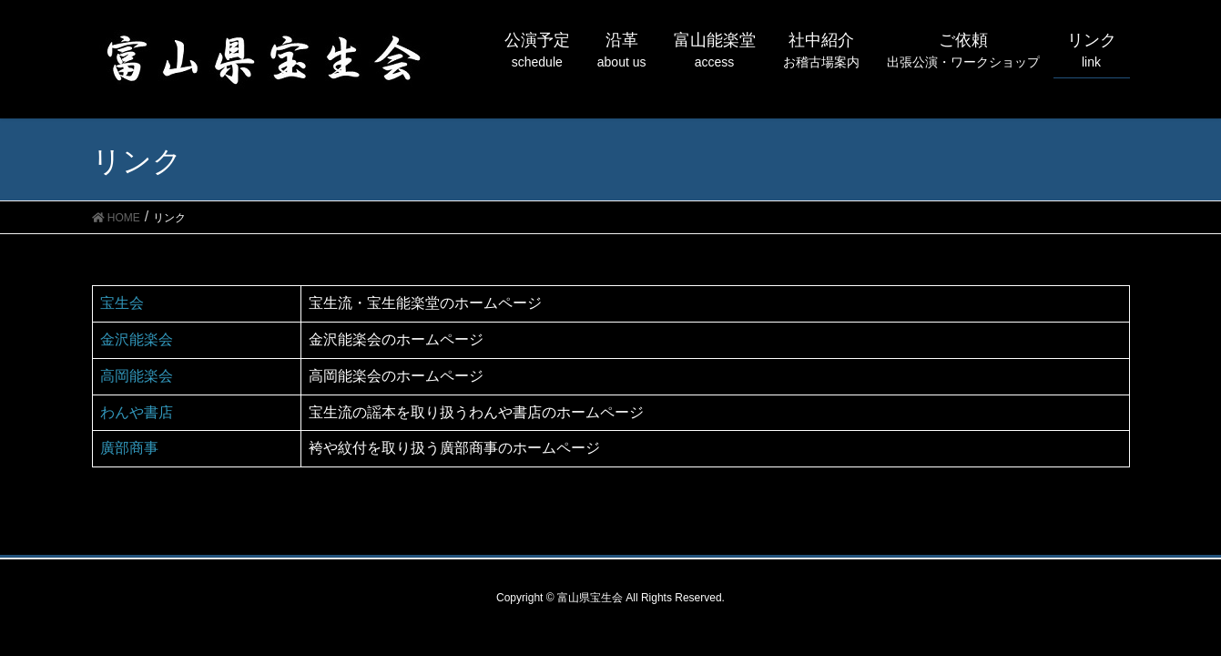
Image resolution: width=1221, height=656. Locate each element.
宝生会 (122, 303)
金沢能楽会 (136, 339)
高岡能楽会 (136, 376)
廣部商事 (129, 448)
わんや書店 (136, 412)
